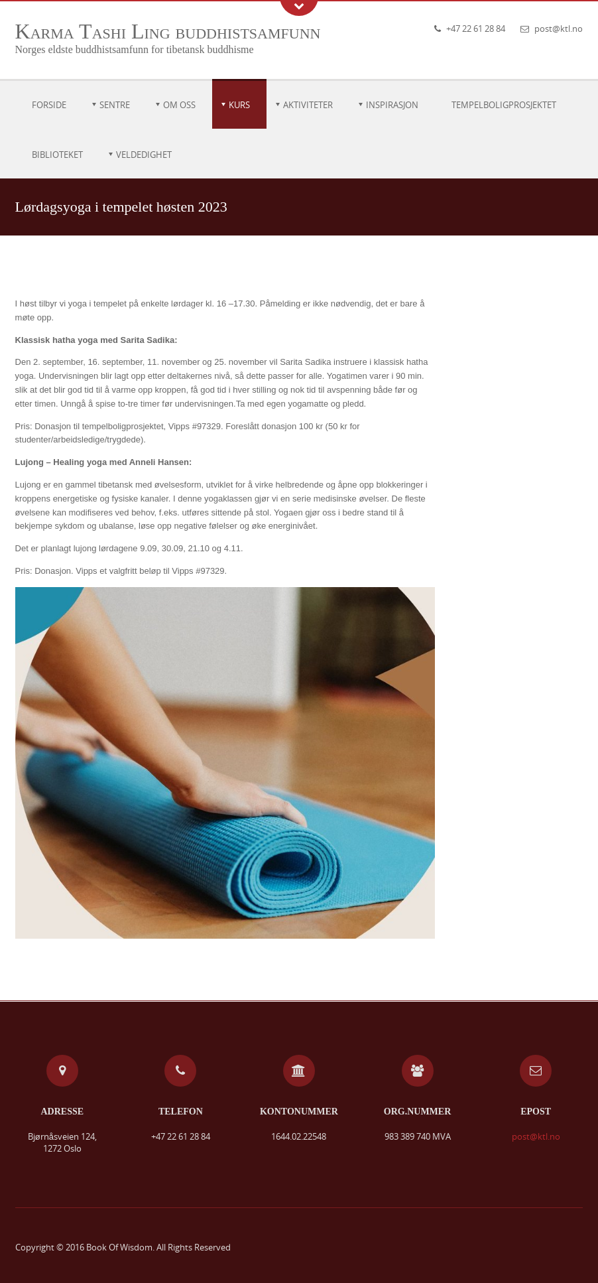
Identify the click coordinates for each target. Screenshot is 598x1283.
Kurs (239, 105)
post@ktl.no (558, 28)
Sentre (114, 105)
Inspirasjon (392, 105)
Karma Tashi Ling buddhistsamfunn (168, 31)
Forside (49, 105)
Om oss (179, 105)
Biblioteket (57, 155)
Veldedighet (144, 155)
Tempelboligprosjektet (503, 105)
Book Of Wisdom (119, 1247)
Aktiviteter (308, 105)
